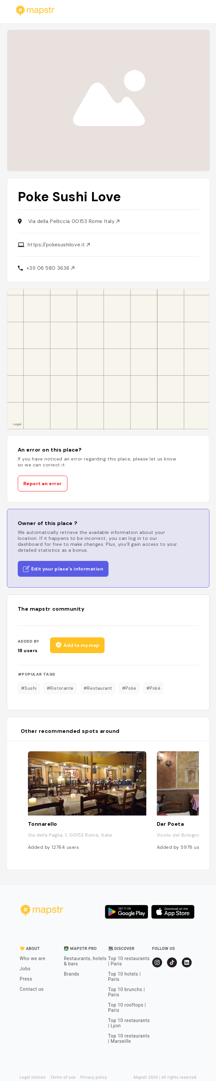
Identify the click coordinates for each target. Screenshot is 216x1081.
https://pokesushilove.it (59, 244)
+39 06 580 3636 (50, 268)
